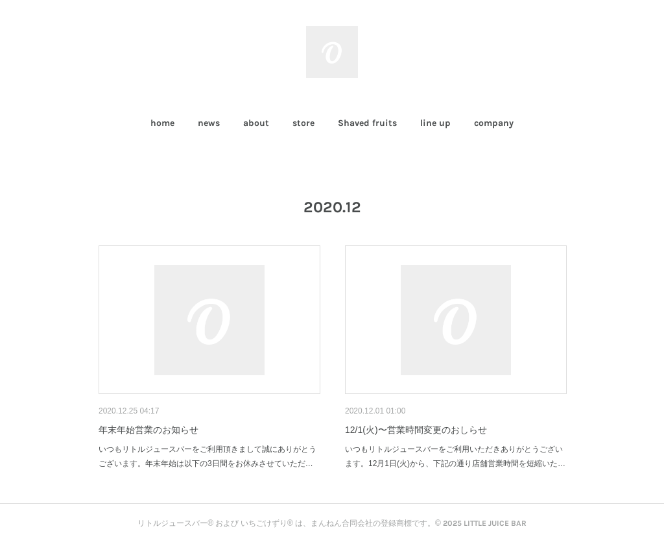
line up (435, 123)
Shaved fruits (367, 123)
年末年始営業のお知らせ (148, 430)
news (209, 123)
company (494, 123)
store (303, 123)
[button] (162, 123)
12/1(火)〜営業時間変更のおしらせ (416, 430)
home (162, 123)
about (256, 123)
